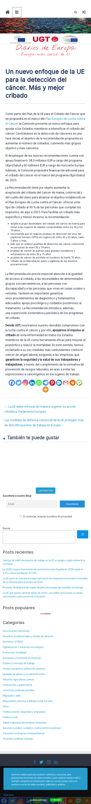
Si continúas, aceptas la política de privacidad (46, 516)
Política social (10, 717)
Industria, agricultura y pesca (18, 679)
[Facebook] (12, 383)
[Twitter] (19, 383)
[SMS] (79, 383)
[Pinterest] (52, 383)
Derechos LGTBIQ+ (13, 641)
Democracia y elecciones (16, 631)
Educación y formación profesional (22, 658)
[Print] (73, 383)
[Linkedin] (32, 383)
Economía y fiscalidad (14, 652)
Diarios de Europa (45, 48)
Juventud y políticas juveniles (18, 690)
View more (8, 795)
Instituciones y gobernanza (17, 684)
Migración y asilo (12, 695)
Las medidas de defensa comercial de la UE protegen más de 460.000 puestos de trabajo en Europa (44, 422)
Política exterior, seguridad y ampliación (24, 711)
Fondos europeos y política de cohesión (24, 668)
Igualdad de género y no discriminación (24, 674)
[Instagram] (25, 383)
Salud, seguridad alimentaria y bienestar (25, 722)
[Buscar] (82, 534)
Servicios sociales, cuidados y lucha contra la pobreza (32, 728)
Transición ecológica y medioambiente (24, 733)
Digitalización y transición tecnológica (23, 647)
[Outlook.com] (59, 383)
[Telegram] (46, 383)
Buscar (6, 528)
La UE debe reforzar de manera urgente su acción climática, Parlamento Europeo (40, 409)
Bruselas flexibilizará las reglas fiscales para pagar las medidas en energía (43, 587)
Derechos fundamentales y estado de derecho (28, 636)
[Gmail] (66, 383)
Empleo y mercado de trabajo (19, 663)
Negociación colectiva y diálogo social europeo (28, 701)
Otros (6, 706)
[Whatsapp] (39, 383)
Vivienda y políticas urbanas (18, 738)
